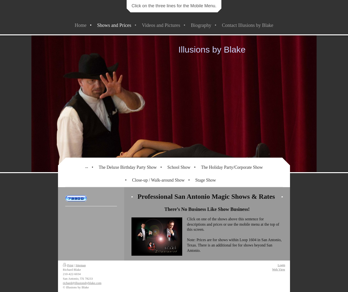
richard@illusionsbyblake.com (82, 283)
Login (281, 265)
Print (68, 265)
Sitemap (80, 265)
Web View (278, 269)
